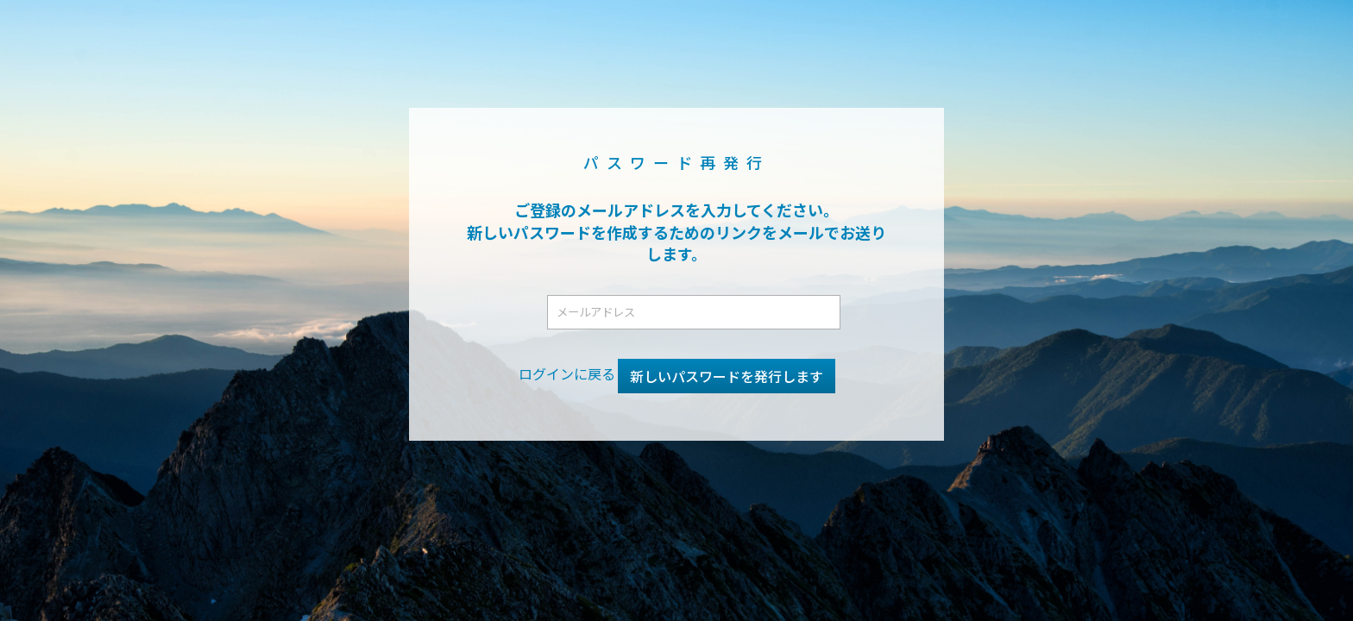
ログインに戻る (567, 374)
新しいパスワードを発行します (726, 376)
